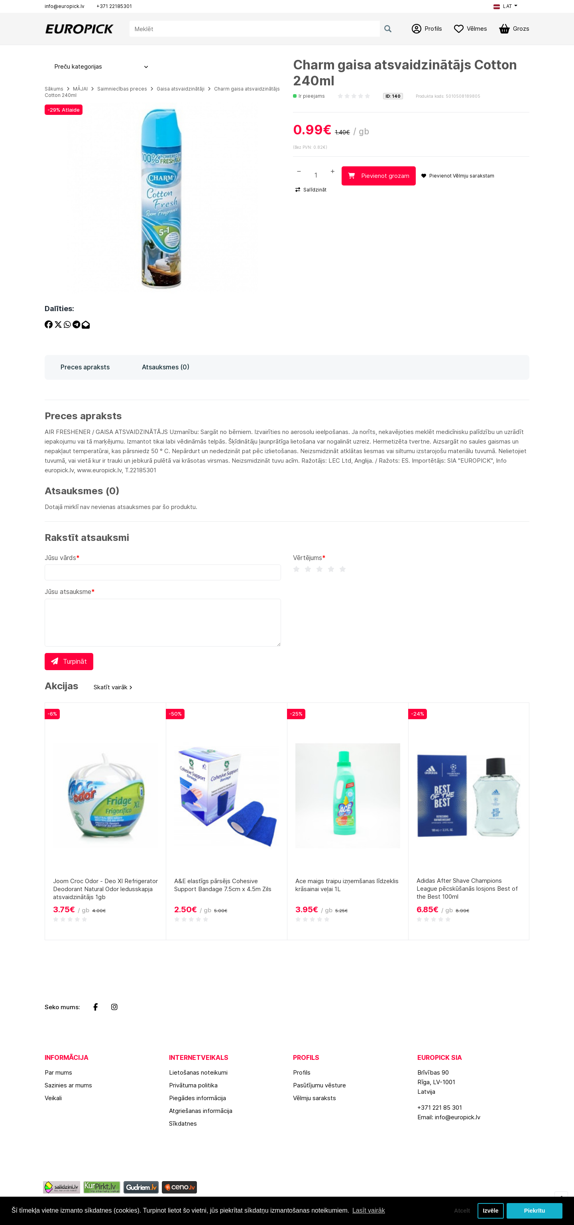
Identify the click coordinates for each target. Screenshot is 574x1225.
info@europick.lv (65, 6)
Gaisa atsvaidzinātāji (180, 89)
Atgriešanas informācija (200, 1111)
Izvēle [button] (490, 1210)
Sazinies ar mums (68, 1085)
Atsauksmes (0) (165, 367)
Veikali (53, 1098)
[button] (505, 6)
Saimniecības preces (122, 89)
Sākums (54, 89)
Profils (302, 1072)
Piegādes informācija (197, 1098)
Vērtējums (307, 558)
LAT (502, 6)
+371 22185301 (114, 6)
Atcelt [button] (462, 1210)
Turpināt (69, 661)
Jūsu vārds (60, 558)
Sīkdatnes (183, 1123)
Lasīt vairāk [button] (368, 1210)
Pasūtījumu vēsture (319, 1085)
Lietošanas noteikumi (198, 1072)
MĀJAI (80, 89)
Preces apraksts (85, 367)
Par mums (58, 1072)
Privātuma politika (193, 1085)
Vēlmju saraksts (314, 1098)
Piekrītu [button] (534, 1210)
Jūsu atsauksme (68, 592)
